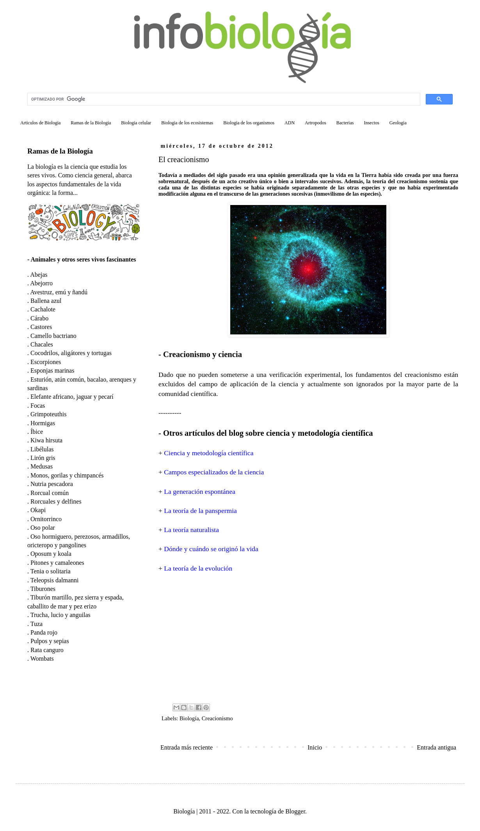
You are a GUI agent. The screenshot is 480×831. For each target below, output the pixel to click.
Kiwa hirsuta (46, 440)
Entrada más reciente (186, 747)
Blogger (295, 811)
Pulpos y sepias (49, 641)
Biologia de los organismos (248, 123)
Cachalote (42, 309)
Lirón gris (42, 457)
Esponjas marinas (52, 370)
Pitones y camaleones (57, 562)
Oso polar (42, 527)
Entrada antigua (436, 747)
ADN (289, 123)
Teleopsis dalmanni (54, 580)
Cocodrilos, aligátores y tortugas (71, 353)
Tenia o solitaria (50, 571)
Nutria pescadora (51, 484)
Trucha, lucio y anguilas (60, 615)
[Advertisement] (308, 637)
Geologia (398, 123)
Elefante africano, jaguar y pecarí (72, 396)
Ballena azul (46, 300)
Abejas (38, 274)
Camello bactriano (53, 335)
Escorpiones (45, 362)
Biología (189, 718)
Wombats (42, 658)
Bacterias (345, 123)
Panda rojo (43, 632)
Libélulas (42, 449)
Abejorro (41, 283)
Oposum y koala (50, 553)
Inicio (315, 747)
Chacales (41, 344)
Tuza (36, 624)
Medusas (41, 466)
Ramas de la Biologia (91, 123)
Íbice (36, 431)
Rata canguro (47, 650)
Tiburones (42, 588)
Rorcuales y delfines (56, 501)
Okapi (38, 510)
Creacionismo (217, 718)
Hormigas (42, 423)
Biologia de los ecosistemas (187, 123)
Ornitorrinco (46, 519)
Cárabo (39, 318)
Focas (37, 405)
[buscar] (223, 99)
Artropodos (315, 123)
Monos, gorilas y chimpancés (67, 475)
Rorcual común (49, 493)
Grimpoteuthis (48, 414)
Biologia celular (136, 123)
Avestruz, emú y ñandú (58, 292)
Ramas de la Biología (60, 151)
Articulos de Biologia (40, 123)
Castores (41, 327)
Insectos (371, 123)
